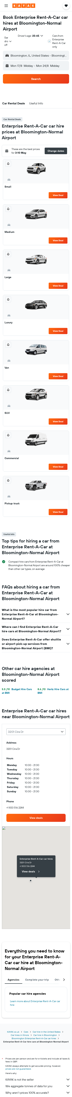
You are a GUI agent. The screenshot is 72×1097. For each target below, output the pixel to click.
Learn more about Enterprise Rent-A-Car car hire (35, 1003)
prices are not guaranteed (18, 1068)
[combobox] (8, 41)
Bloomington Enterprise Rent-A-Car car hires (34, 1038)
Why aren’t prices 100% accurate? (37, 1092)
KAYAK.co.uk (13, 1031)
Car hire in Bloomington (45, 1035)
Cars (26, 1031)
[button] (6, 6)
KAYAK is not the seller (37, 1079)
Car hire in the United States (47, 1031)
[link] (36, 818)
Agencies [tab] (13, 979)
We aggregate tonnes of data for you (37, 1086)
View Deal (58, 195)
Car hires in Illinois (20, 1035)
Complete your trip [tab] (37, 979)
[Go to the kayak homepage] (23, 5)
